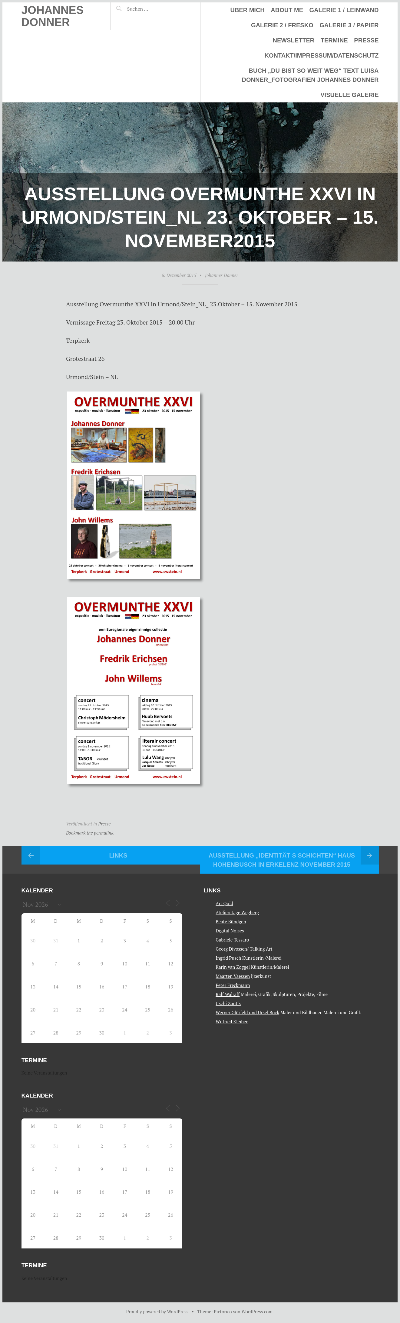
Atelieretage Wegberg (237, 912)
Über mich (247, 10)
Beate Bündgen (231, 921)
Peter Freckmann (233, 985)
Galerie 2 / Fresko (282, 25)
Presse (366, 40)
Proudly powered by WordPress (157, 1311)
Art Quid (224, 903)
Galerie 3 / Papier (349, 25)
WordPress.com (257, 1311)
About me (287, 10)
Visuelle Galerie (349, 95)
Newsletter (293, 40)
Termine (334, 40)
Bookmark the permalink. (90, 833)
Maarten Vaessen (233, 976)
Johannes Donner (52, 16)
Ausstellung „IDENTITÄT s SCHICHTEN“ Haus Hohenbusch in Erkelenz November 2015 (282, 860)
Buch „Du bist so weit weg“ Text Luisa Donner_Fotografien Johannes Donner (310, 75)
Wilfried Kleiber (232, 1021)
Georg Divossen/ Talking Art (244, 949)
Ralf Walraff (228, 994)
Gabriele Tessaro (232, 940)
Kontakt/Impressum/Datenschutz (321, 55)
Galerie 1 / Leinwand (344, 10)
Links (118, 855)
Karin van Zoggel (233, 967)
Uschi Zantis (228, 1003)
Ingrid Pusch (228, 958)
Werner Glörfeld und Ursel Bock (247, 1012)
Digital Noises (230, 931)
